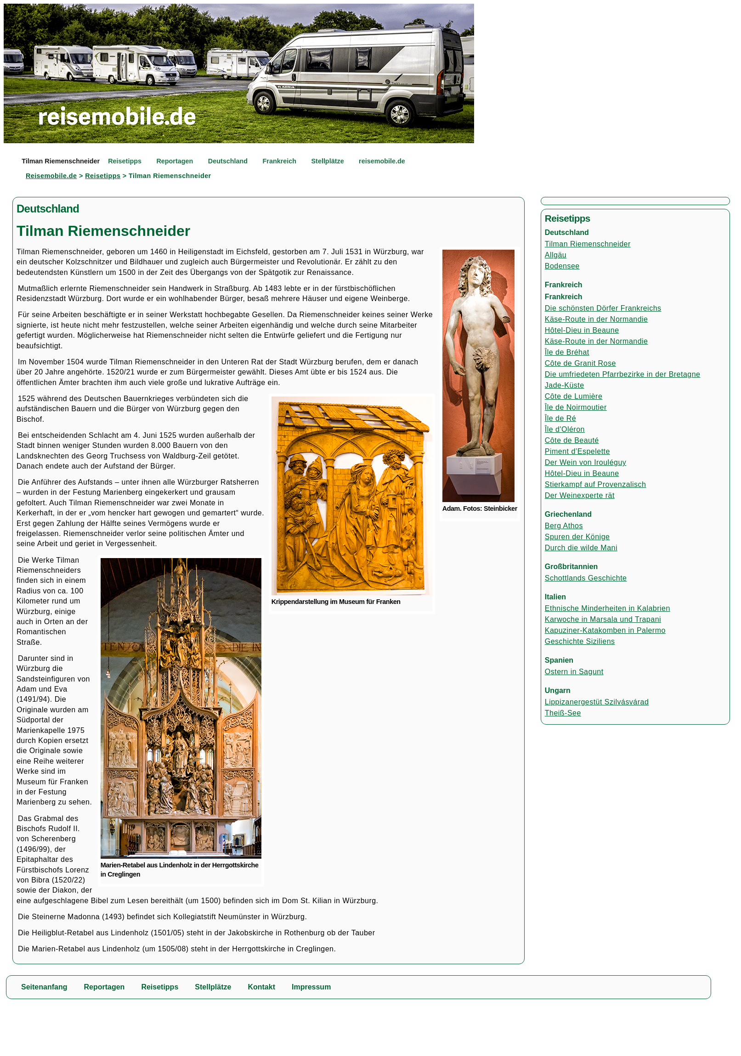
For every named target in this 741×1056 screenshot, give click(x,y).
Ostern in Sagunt (574, 672)
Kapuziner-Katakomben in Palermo (605, 630)
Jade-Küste (564, 385)
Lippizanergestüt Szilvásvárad (597, 702)
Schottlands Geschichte (586, 578)
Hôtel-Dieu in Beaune (582, 330)
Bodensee (562, 266)
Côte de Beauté (572, 440)
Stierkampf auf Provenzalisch (595, 484)
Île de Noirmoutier (576, 407)
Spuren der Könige (577, 537)
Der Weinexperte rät (580, 495)
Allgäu (555, 255)
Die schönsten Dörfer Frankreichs (603, 308)
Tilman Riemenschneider (588, 244)
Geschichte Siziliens (580, 641)
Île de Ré (560, 418)
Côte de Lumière (574, 396)
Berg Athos (564, 526)
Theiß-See (563, 713)
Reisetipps (102, 175)
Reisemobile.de (51, 175)
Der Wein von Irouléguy (585, 462)
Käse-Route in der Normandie (596, 319)
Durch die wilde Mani (581, 548)
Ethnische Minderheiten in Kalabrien (607, 608)
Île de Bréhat (567, 352)
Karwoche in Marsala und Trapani (603, 619)
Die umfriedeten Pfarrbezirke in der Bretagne (623, 374)
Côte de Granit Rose (580, 363)
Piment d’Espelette (577, 451)
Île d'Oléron (565, 429)
